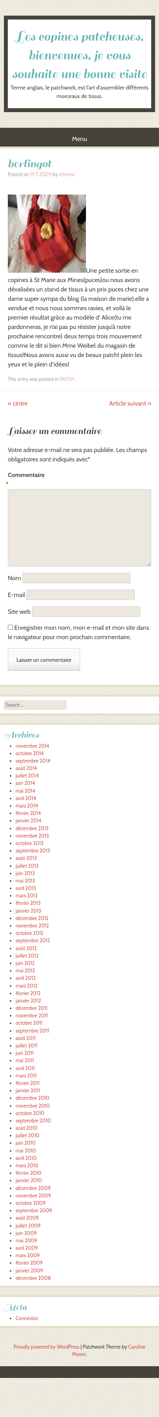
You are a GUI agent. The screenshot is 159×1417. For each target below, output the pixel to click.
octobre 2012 (29, 933)
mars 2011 (26, 1076)
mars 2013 (27, 896)
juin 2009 (26, 1233)
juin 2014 (25, 783)
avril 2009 (27, 1248)
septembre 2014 (33, 761)
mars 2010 (27, 1166)
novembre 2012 (32, 926)
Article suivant (130, 403)
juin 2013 (25, 873)
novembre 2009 (33, 1196)
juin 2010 (26, 1143)
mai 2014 (25, 791)
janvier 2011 (28, 1091)
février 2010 (28, 1173)
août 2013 (26, 858)
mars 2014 (27, 806)
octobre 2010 (30, 1113)
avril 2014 (26, 798)
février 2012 (28, 993)
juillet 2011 (27, 1046)
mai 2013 (25, 881)
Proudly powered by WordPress (46, 1347)
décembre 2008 (33, 1278)
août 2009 (27, 1218)
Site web (19, 611)
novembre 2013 (32, 836)
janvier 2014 (28, 821)
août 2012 (26, 948)
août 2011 (26, 1038)
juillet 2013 (27, 866)
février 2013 (28, 903)
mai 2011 (25, 1060)
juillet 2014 (27, 776)
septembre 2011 (32, 1031)
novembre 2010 (33, 1106)
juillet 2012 (27, 956)
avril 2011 (25, 1068)
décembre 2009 (33, 1188)
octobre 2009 (30, 1203)
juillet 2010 (27, 1135)
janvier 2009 (29, 1271)
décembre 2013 (32, 828)
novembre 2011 (32, 1016)
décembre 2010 (32, 1098)
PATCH (66, 379)
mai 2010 (26, 1151)
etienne (67, 174)
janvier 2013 (28, 911)
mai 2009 (26, 1241)
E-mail (16, 595)
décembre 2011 (32, 1008)
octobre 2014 (30, 753)
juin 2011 (25, 1053)
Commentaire (24, 480)
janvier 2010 (29, 1180)
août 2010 (27, 1128)
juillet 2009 (28, 1226)
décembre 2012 (32, 918)
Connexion (27, 1318)
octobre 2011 (29, 1023)
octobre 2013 (29, 843)
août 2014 (26, 768)
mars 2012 (27, 986)
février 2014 (28, 813)
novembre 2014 (32, 746)
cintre (18, 403)
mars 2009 (27, 1255)
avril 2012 (26, 978)
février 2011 (27, 1083)
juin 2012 (25, 963)
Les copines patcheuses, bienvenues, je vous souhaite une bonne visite (79, 55)
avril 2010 (26, 1158)
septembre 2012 (33, 940)
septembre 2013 (33, 851)
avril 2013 (26, 888)
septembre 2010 (33, 1121)
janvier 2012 (28, 1001)
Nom (14, 578)
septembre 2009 (34, 1210)
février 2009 (29, 1263)
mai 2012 (25, 971)
